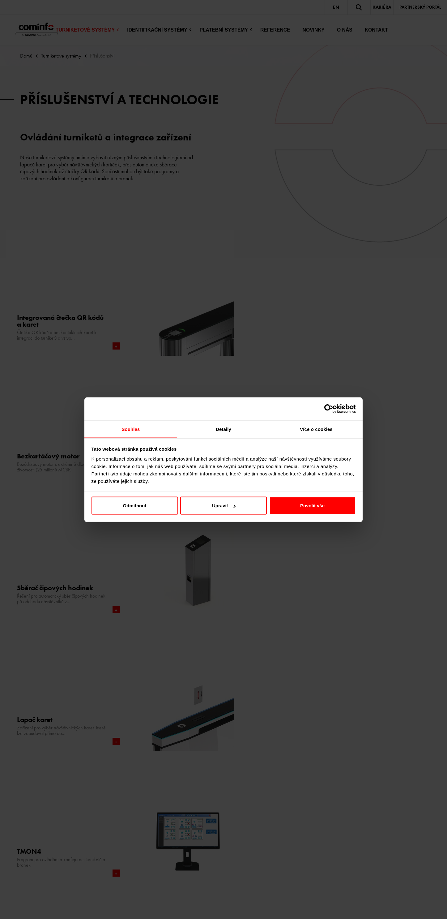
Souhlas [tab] (130, 429)
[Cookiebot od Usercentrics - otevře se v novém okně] (329, 408)
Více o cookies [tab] (316, 429)
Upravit (224, 505)
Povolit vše (312, 505)
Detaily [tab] (223, 429)
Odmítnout (135, 505)
